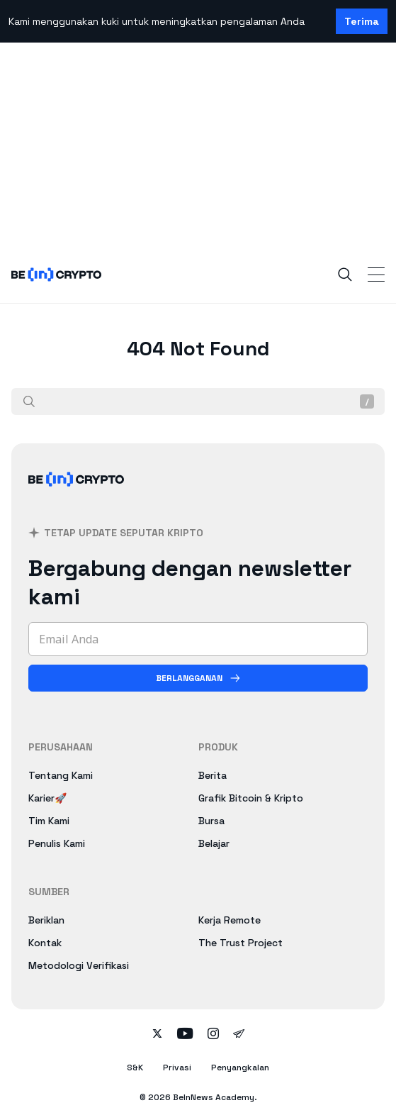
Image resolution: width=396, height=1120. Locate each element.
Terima (361, 21)
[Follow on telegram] (238, 1034)
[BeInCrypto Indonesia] (76, 496)
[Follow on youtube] (185, 1034)
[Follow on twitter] (157, 1034)
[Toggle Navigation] (376, 274)
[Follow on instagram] (213, 1034)
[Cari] (29, 401)
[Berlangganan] (198, 678)
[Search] (344, 274)
